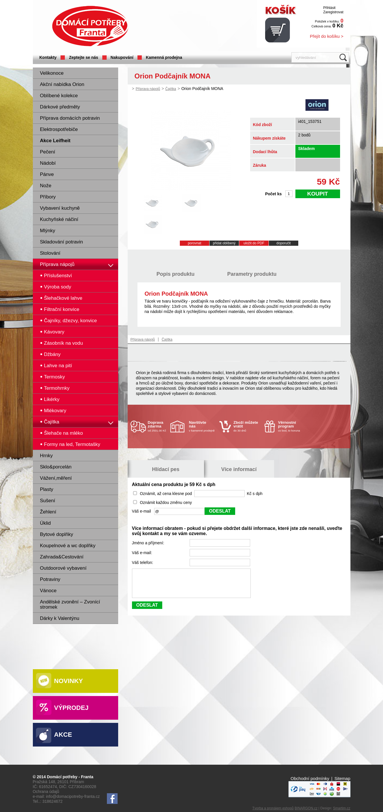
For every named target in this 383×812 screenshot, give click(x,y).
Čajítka (170, 89)
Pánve (47, 174)
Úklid (45, 523)
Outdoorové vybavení (63, 568)
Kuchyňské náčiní (59, 219)
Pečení (47, 152)
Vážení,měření (56, 478)
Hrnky (46, 455)
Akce (63, 734)
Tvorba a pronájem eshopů (273, 808)
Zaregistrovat (333, 12)
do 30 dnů (247, 426)
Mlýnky (47, 230)
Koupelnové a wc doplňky (68, 545)
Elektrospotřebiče (59, 129)
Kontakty (48, 57)
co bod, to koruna (292, 426)
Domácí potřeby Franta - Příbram (90, 26)
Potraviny (50, 579)
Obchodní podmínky (309, 778)
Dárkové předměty (60, 107)
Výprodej (71, 707)
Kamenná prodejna (164, 57)
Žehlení (48, 512)
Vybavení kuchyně (60, 208)
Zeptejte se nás (83, 57)
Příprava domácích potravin (70, 118)
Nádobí (48, 163)
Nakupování (122, 57)
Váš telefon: (143, 562)
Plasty (46, 489)
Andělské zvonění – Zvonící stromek (70, 604)
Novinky (68, 681)
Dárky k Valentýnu (60, 618)
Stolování (50, 253)
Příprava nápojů (57, 264)
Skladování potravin (61, 242)
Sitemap (342, 778)
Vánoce (48, 590)
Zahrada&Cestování (62, 557)
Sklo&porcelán (56, 467)
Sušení (47, 500)
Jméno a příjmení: (148, 543)
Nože (46, 185)
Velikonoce (52, 73)
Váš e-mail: (142, 552)
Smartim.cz (341, 808)
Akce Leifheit (55, 140)
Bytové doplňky (56, 534)
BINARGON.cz (306, 808)
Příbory (48, 197)
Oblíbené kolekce (59, 95)
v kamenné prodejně (203, 426)
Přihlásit (329, 8)
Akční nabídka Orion (62, 84)
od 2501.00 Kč (158, 426)
